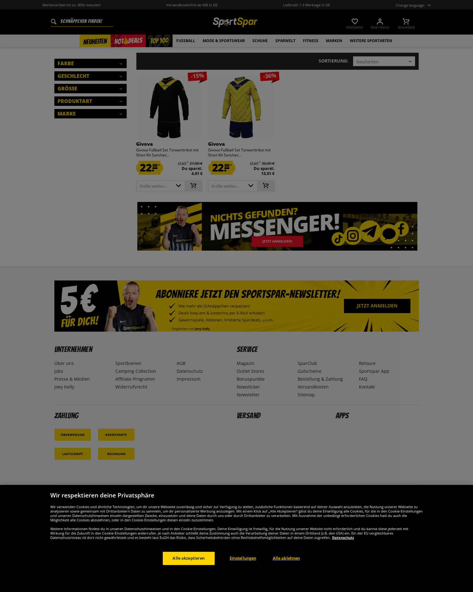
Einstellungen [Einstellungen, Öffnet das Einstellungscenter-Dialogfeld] (243, 558)
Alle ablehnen (286, 558)
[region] (236, 538)
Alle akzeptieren (189, 558)
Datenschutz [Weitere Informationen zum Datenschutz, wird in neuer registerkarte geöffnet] (343, 537)
